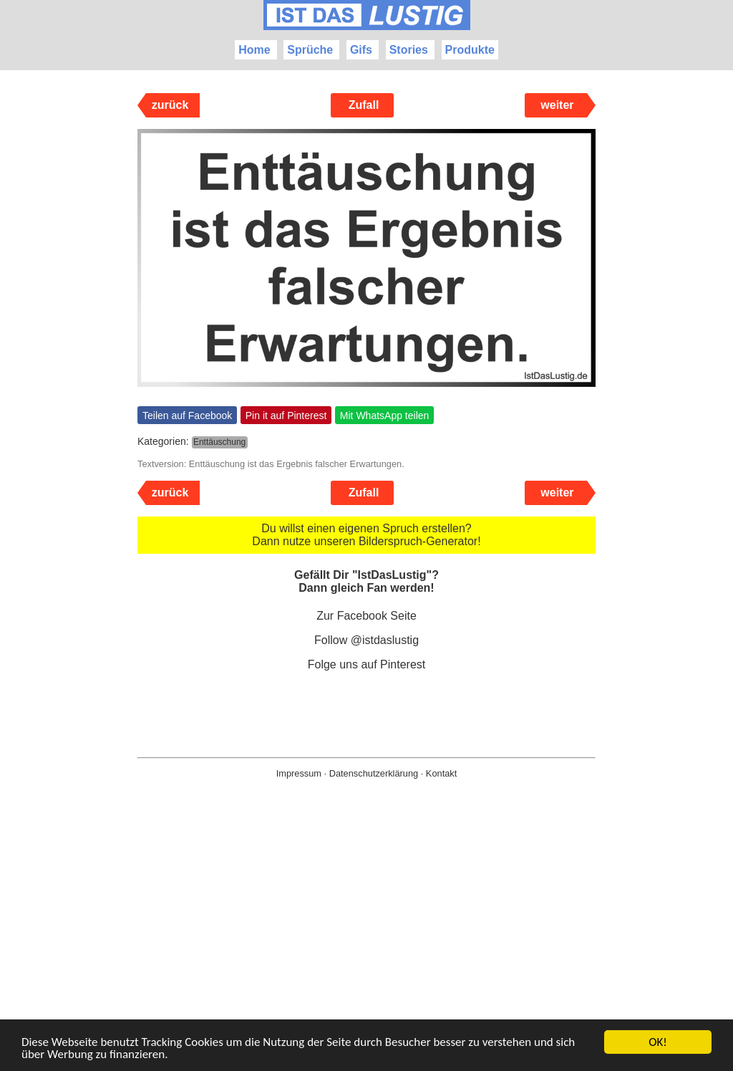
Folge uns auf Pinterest (367, 664)
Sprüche (310, 50)
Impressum (298, 773)
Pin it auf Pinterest (286, 415)
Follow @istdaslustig (366, 640)
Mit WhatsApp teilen (384, 415)
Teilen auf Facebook (187, 415)
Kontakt (441, 773)
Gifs (361, 50)
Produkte (470, 50)
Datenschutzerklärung (373, 773)
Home (254, 50)
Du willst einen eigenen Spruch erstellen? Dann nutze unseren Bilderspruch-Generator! (366, 534)
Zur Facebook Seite (366, 616)
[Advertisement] (366, 947)
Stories (408, 50)
